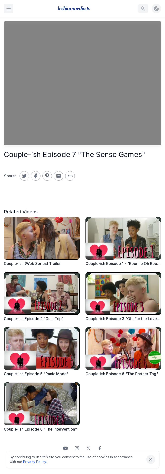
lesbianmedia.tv (74, 8)
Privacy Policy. (35, 462)
